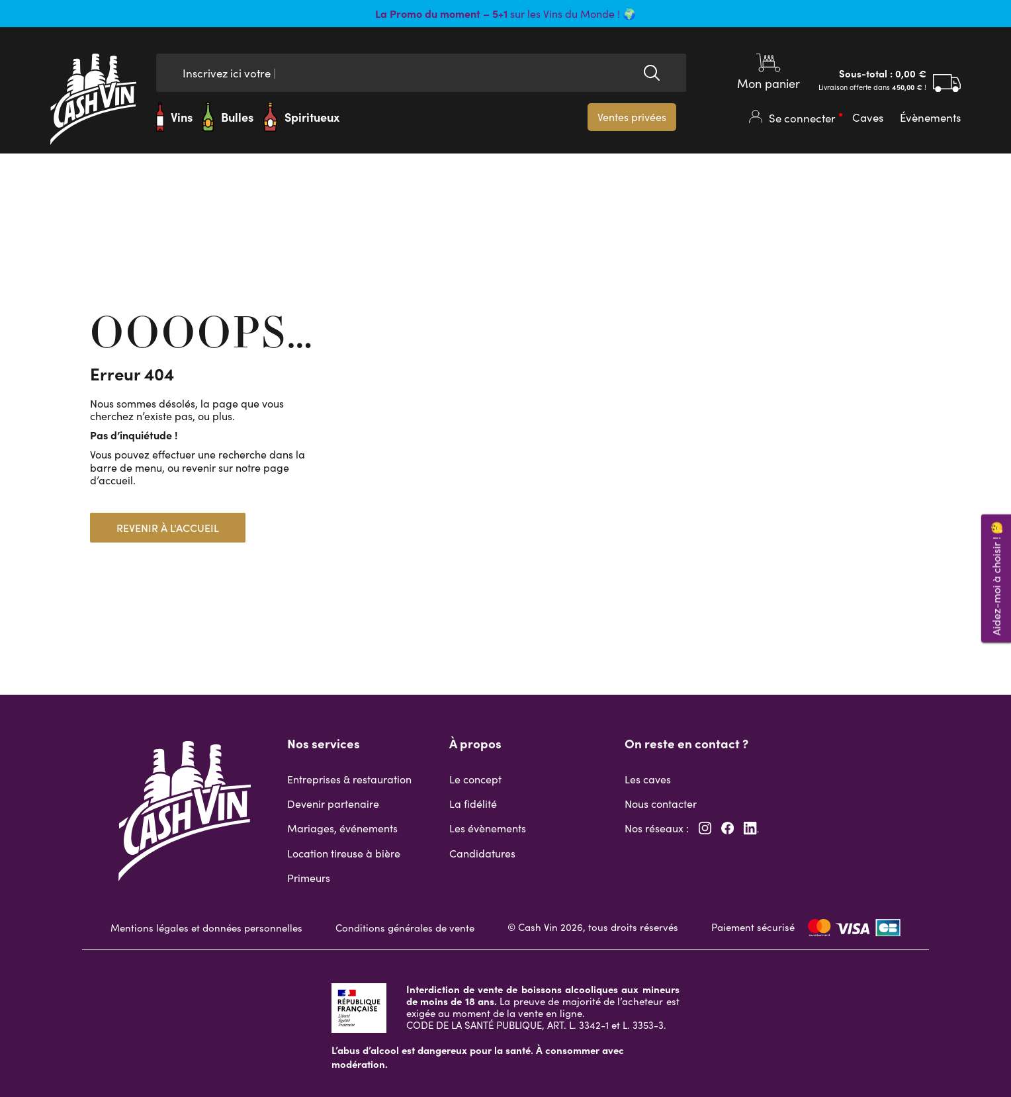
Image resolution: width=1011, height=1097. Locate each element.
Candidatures (482, 853)
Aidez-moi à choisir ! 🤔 (996, 578)
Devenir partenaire (333, 804)
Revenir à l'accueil (167, 528)
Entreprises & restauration (349, 779)
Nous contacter (661, 804)
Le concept (475, 779)
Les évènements (487, 828)
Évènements (930, 117)
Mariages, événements (342, 828)
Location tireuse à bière (343, 853)
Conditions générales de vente (404, 928)
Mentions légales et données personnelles (206, 928)
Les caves (648, 779)
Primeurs (308, 878)
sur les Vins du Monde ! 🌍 (505, 14)
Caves (867, 117)
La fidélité (473, 804)
